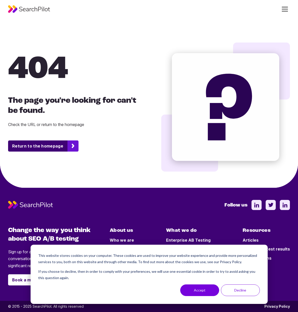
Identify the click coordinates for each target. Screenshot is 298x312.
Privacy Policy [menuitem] (277, 306)
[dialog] (149, 274)
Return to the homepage (37, 146)
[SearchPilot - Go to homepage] (29, 9)
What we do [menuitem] (181, 230)
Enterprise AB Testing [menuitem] (188, 240)
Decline (240, 290)
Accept (199, 290)
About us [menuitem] (121, 230)
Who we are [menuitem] (122, 240)
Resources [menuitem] (256, 230)
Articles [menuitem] (251, 240)
